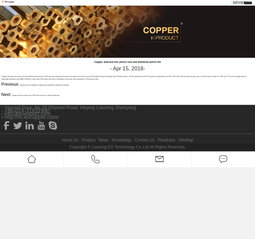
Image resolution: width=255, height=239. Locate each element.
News (104, 140)
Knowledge (121, 140)
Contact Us (144, 140)
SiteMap (186, 140)
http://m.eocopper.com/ (32, 117)
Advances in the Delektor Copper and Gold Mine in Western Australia (44, 85)
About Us (70, 140)
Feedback (166, 140)
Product (88, 140)
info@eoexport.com (28, 114)
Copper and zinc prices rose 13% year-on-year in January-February (35, 95)
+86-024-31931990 (27, 111)
